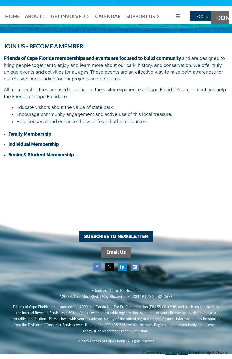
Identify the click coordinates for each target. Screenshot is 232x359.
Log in (201, 16)
